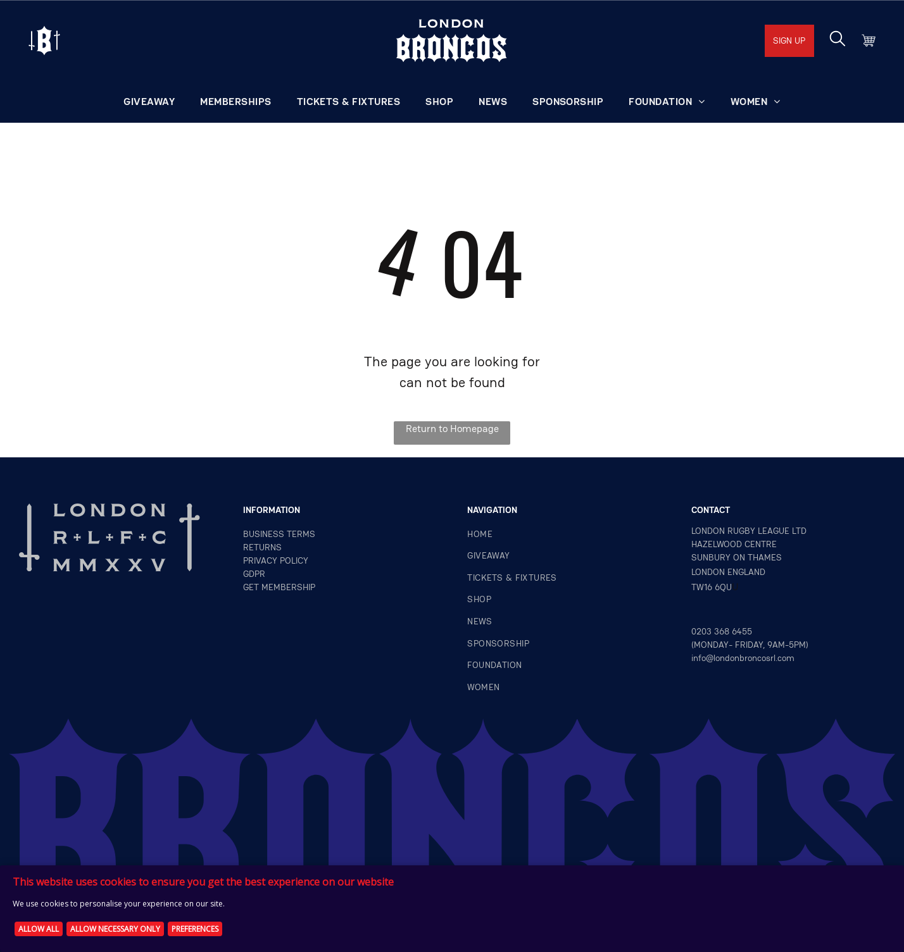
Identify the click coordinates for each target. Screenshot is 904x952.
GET (251, 587)
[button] (666, 101)
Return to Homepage (452, 428)
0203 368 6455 (721, 631)
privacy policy (275, 560)
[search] (837, 39)
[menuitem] (149, 101)
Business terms (279, 534)
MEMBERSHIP (288, 587)
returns (262, 547)
